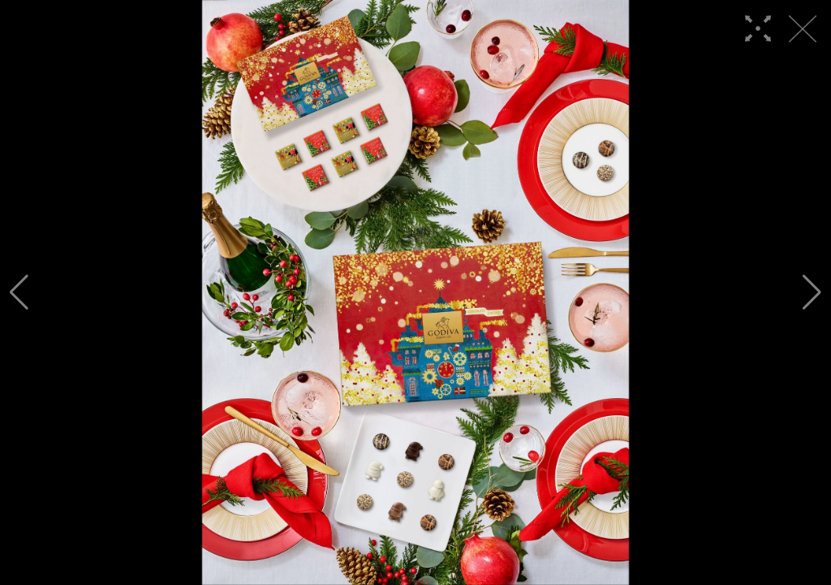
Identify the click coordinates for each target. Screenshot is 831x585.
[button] (19, 292)
